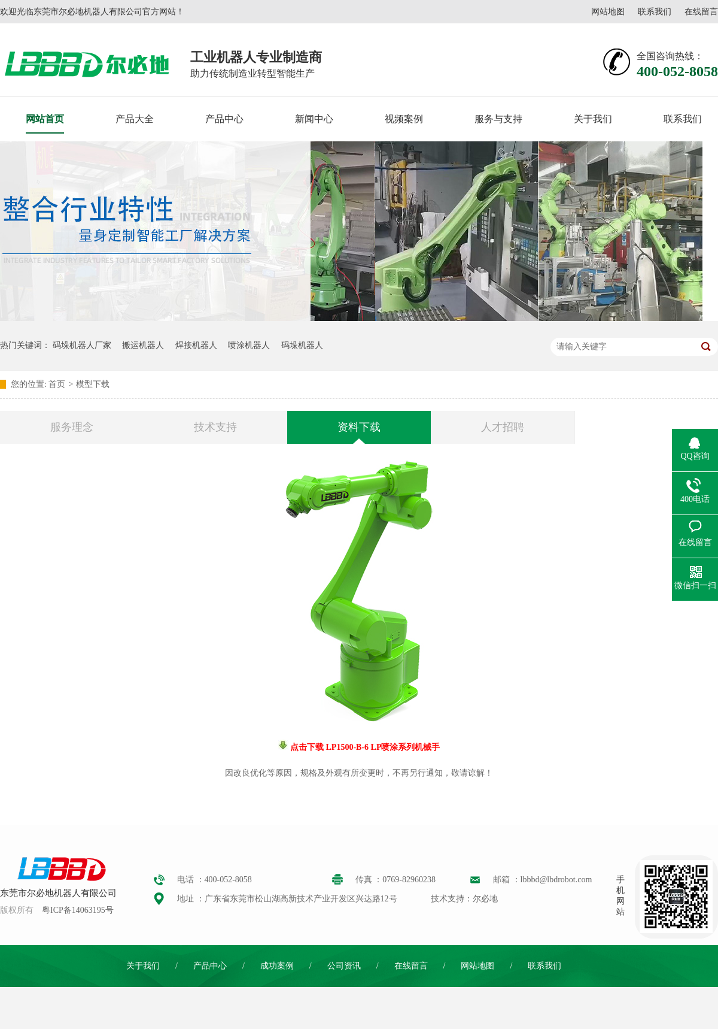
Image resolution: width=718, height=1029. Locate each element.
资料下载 (359, 427)
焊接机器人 (196, 345)
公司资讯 (344, 965)
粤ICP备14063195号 (78, 910)
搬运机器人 (143, 345)
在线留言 (701, 11)
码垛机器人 (302, 345)
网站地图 (608, 11)
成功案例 (277, 965)
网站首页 (45, 119)
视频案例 (404, 119)
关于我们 (593, 119)
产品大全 (134, 119)
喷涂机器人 (249, 345)
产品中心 (224, 119)
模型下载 (92, 384)
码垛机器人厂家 (82, 345)
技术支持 (215, 427)
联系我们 (654, 11)
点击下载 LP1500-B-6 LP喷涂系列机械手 (364, 747)
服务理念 (71, 427)
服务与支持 (498, 119)
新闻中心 (314, 119)
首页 (56, 384)
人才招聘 (502, 427)
